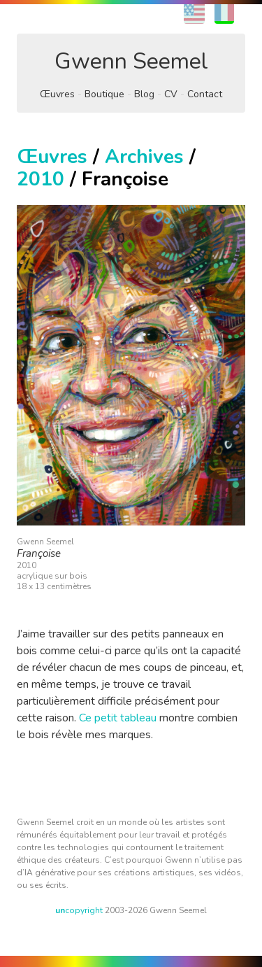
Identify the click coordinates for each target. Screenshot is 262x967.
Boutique (104, 94)
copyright (79, 910)
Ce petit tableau (118, 718)
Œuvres (57, 94)
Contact (204, 94)
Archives (144, 156)
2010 (40, 179)
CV (170, 94)
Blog (144, 94)
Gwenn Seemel (131, 61)
